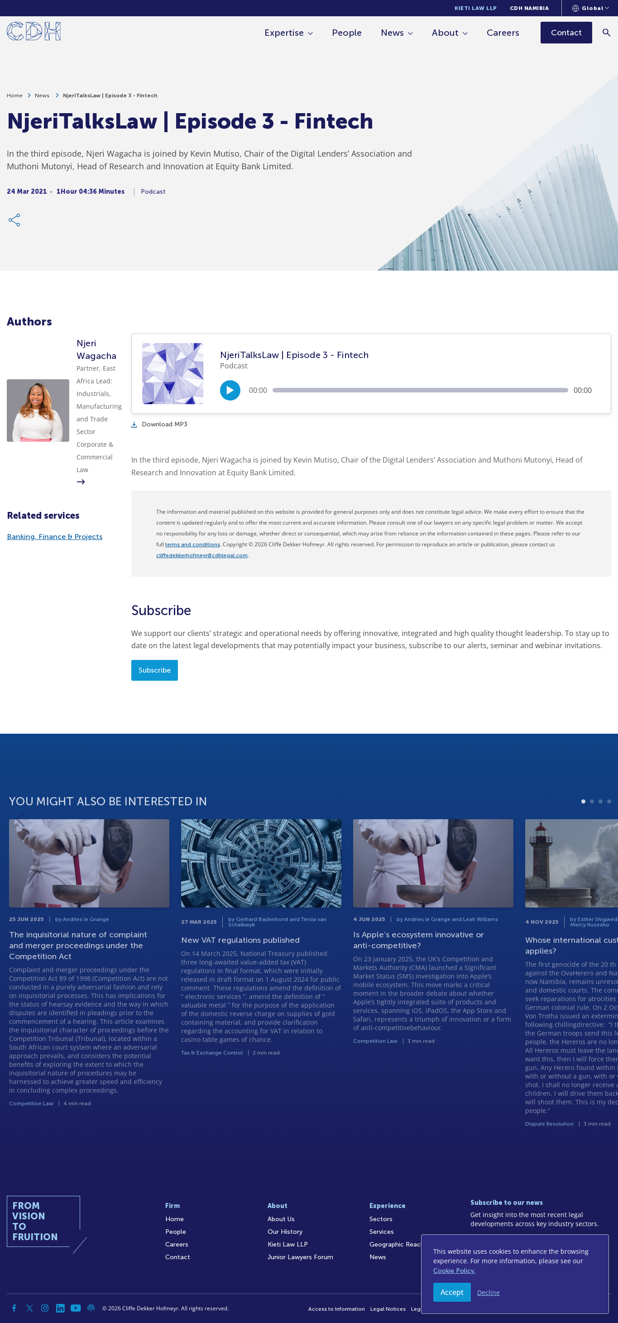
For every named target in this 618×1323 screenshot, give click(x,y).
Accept (452, 1292)
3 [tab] (601, 836)
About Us (281, 1219)
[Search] (607, 32)
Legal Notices (388, 1309)
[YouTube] (75, 1308)
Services (381, 1232)
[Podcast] (91, 1308)
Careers (503, 32)
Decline (488, 1292)
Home (15, 99)
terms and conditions (192, 544)
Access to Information (336, 1309)
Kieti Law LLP (476, 8)
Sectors (381, 1219)
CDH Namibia (529, 8)
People (347, 32)
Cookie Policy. (454, 1271)
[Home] (34, 33)
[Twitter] (29, 1308)
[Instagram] (45, 1308)
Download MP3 (159, 424)
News (392, 32)
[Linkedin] (60, 1308)
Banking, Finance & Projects (54, 536)
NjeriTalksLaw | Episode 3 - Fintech (110, 99)
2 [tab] (592, 836)
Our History (285, 1232)
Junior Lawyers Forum (300, 1257)
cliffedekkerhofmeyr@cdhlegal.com (202, 555)
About (445, 32)
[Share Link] (15, 224)
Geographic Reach (396, 1244)
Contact (177, 1257)
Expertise (284, 32)
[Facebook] (14, 1308)
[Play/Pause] (230, 390)
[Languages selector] (590, 8)
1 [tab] (583, 836)
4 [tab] (609, 836)
